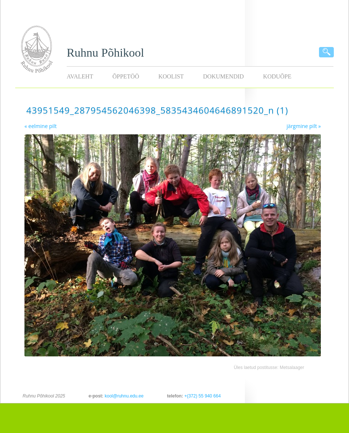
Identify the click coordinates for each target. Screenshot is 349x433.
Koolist (170, 76)
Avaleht (80, 76)
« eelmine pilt (40, 126)
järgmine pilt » (304, 126)
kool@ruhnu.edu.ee (123, 396)
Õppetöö (125, 76)
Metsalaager (292, 367)
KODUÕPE (277, 76)
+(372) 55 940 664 (202, 396)
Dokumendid (223, 76)
